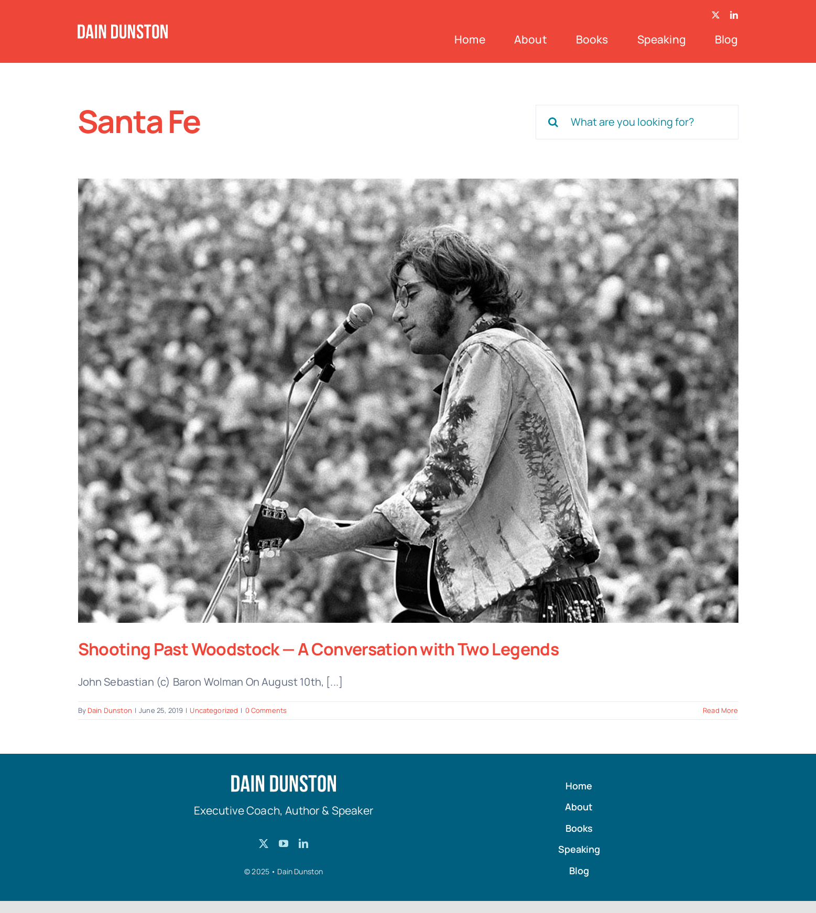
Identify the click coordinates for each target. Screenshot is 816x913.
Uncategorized (214, 710)
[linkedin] (734, 15)
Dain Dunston (110, 710)
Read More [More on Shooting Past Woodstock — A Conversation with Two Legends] (720, 710)
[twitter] (716, 15)
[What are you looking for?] (637, 122)
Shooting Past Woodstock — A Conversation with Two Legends (318, 649)
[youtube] (283, 843)
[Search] (553, 122)
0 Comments (266, 710)
